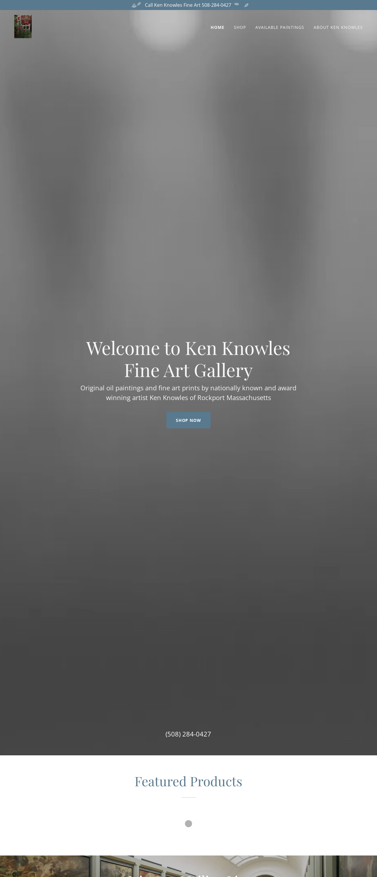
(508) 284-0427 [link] (188, 733)
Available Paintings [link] (279, 27)
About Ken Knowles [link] (338, 27)
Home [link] (217, 27)
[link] (23, 26)
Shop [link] (240, 27)
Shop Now (188, 420)
